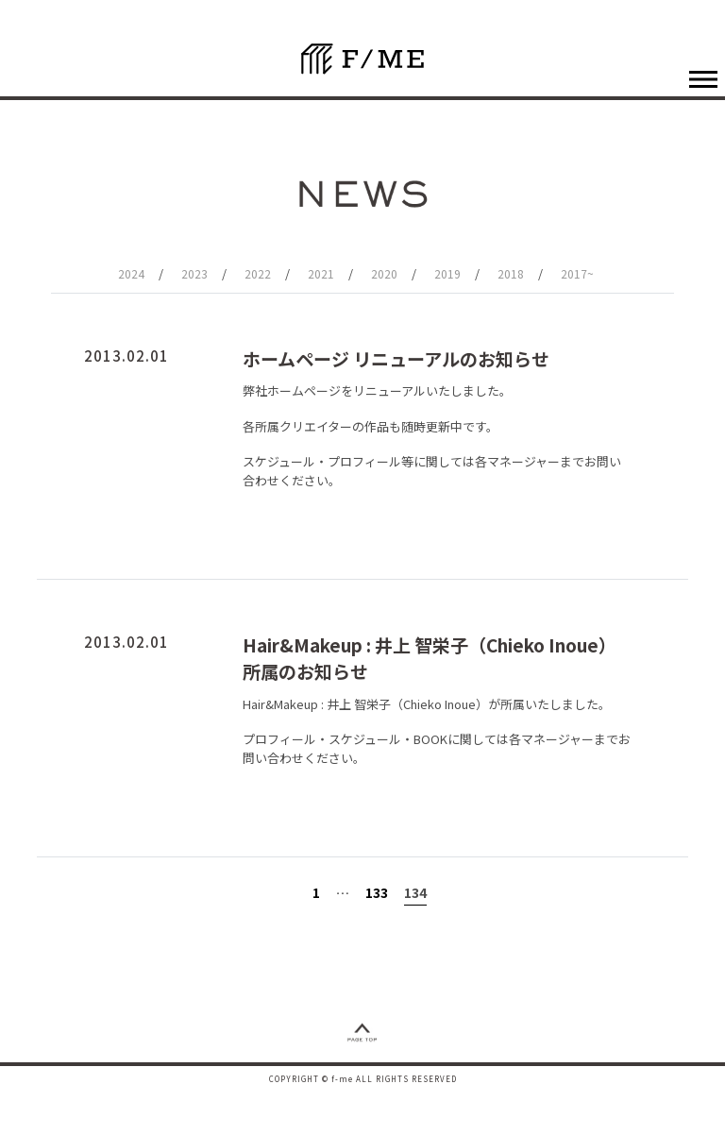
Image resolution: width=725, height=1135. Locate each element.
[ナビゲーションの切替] (703, 78)
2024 (131, 273)
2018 (510, 273)
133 (376, 892)
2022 (257, 273)
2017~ (577, 273)
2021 (321, 273)
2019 (447, 273)
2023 (194, 273)
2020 (384, 273)
